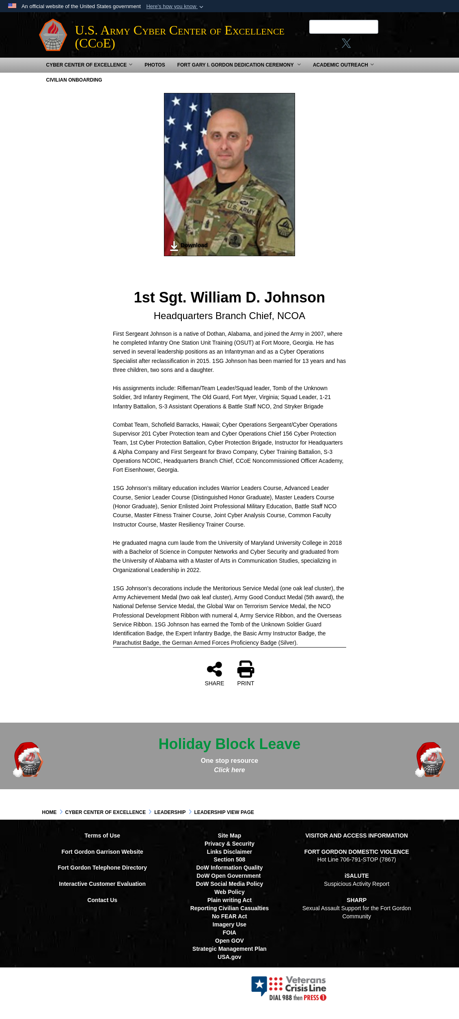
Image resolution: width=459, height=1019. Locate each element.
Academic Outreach (343, 74)
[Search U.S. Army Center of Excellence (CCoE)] (340, 27)
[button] (175, 6)
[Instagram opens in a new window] (328, 46)
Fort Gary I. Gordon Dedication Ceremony (239, 74)
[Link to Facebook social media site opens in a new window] (312, 46)
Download (188, 255)
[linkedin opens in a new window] (358, 46)
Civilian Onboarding (74, 89)
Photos (154, 74)
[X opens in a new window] (343, 46)
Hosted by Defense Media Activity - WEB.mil (177, 997)
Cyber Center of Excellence (89, 74)
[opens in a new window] (374, 46)
